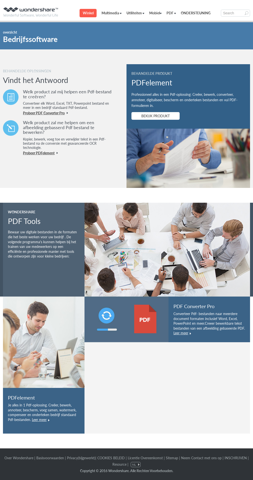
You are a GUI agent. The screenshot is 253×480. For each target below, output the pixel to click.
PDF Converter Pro (193, 306)
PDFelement (21, 397)
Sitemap (172, 458)
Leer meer (39, 420)
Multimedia (112, 13)
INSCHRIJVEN (236, 458)
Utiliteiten (135, 13)
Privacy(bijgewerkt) (81, 458)
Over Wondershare (18, 458)
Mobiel (155, 13)
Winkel (88, 13)
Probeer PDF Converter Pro (44, 113)
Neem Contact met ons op (201, 458)
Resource (119, 464)
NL (134, 464)
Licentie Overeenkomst (145, 458)
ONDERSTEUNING (196, 13)
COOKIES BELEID (111, 458)
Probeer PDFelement (39, 153)
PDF (171, 13)
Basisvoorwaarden (50, 458)
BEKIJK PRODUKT (155, 116)
